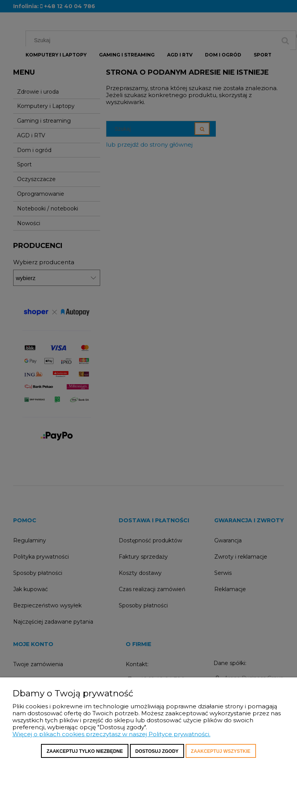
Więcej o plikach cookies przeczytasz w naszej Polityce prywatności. (111, 734)
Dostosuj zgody (157, 751)
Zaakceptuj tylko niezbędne (84, 751)
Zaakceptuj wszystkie (221, 751)
